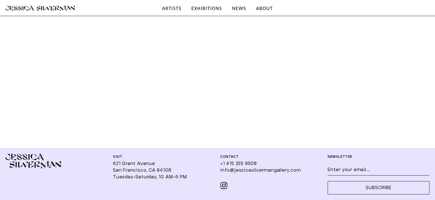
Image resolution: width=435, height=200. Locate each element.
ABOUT (264, 8)
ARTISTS (171, 8)
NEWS (239, 8)
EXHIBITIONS (206, 8)
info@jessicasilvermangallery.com (260, 170)
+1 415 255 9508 (238, 163)
